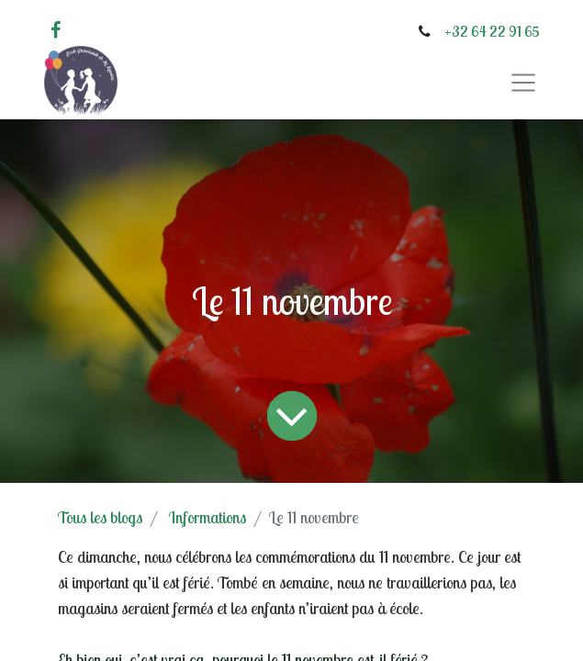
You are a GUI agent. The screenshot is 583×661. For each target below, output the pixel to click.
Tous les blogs (100, 517)
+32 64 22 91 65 (492, 31)
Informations (207, 517)
